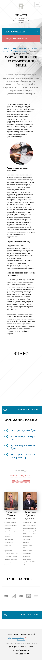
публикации (21, 481)
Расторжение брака (19, 51)
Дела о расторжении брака (23, 431)
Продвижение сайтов (16, 638)
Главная (7, 48)
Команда (21, 471)
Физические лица (20, 48)
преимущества (21, 476)
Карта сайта (21, 640)
